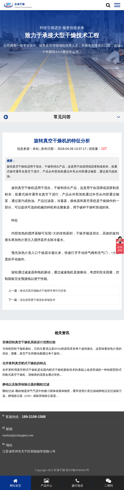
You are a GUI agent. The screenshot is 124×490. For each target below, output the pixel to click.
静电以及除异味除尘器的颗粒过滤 (26, 385)
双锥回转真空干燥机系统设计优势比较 (30, 342)
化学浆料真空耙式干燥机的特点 (25, 363)
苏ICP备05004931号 (77, 470)
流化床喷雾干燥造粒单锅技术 (38, 299)
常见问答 (62, 116)
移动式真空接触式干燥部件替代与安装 (44, 290)
